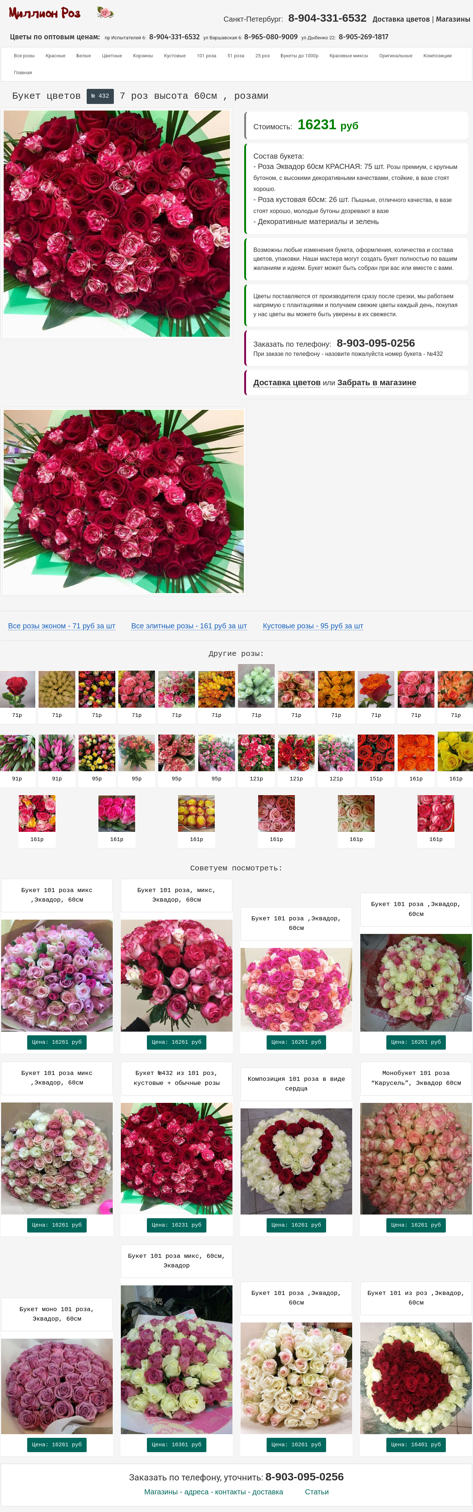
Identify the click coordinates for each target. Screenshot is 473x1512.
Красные (55, 55)
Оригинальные (395, 55)
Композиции (437, 55)
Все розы (24, 55)
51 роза (235, 55)
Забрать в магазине (376, 382)
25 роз (262, 55)
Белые (83, 55)
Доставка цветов (401, 19)
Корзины (143, 55)
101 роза (207, 55)
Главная (23, 72)
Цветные (112, 55)
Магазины (454, 19)
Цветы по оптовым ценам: (52, 36)
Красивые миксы (348, 55)
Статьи (317, 1492)
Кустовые (175, 55)
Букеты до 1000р (300, 55)
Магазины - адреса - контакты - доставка (214, 1492)
